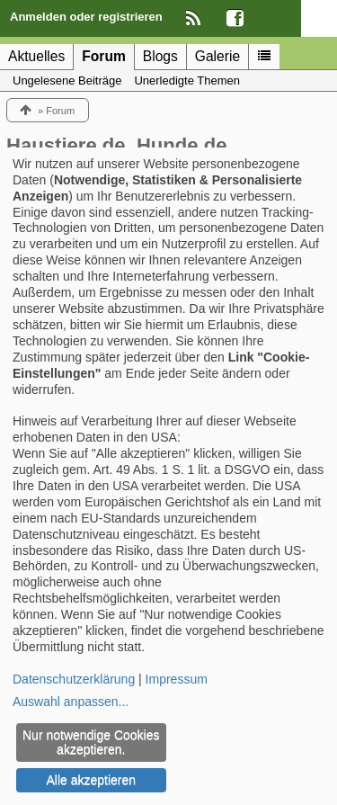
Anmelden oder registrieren (86, 16)
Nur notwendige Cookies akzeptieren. (91, 742)
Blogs (160, 56)
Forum (104, 56)
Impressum (177, 679)
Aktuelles (36, 56)
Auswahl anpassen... (71, 701)
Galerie (217, 56)
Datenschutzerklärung (74, 679)
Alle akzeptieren (91, 780)
